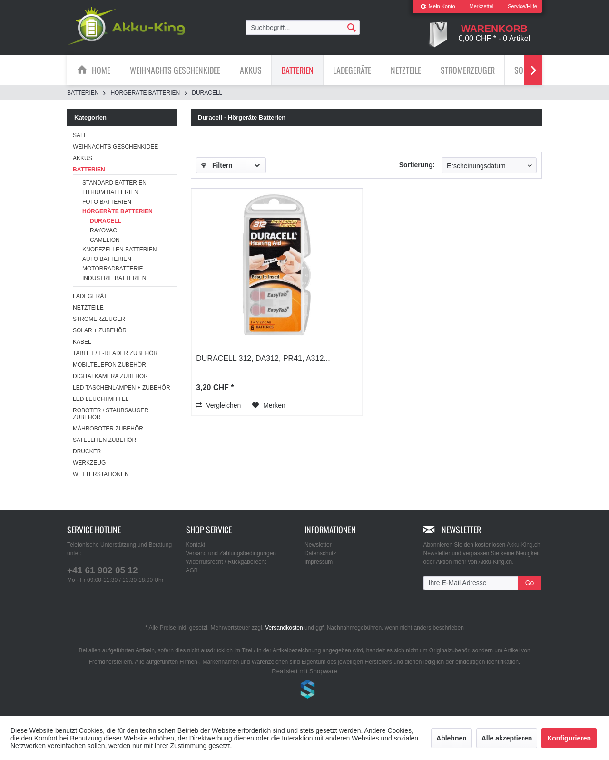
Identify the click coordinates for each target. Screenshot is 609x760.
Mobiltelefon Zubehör (109, 364)
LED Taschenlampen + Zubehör (121, 387)
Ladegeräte (92, 296)
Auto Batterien (106, 259)
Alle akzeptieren (506, 738)
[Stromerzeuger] (467, 70)
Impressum (318, 562)
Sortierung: (417, 165)
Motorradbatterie (112, 268)
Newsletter (318, 544)
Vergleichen (218, 405)
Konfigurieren (569, 738)
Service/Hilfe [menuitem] (522, 6)
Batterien (89, 169)
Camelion (105, 240)
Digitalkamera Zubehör (110, 376)
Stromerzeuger (99, 319)
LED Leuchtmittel (100, 399)
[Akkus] (250, 70)
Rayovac (103, 230)
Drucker (87, 451)
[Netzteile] (406, 70)
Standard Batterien (114, 183)
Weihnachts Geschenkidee (115, 146)
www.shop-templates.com (304, 690)
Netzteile (88, 307)
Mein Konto (437, 6)
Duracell (105, 221)
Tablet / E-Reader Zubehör (115, 353)
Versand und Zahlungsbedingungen (231, 553)
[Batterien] (297, 70)
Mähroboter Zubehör (108, 428)
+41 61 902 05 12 (102, 570)
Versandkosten (284, 627)
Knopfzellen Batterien (119, 249)
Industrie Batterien (114, 278)
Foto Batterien (106, 202)
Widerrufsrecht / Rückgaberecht (226, 562)
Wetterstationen (101, 474)
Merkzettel (482, 6)
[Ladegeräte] (352, 70)
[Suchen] (352, 27)
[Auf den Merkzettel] (268, 405)
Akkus (82, 158)
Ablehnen (451, 738)
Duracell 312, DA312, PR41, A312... (263, 358)
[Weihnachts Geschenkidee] (175, 70)
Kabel (82, 342)
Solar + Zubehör (100, 330)
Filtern (217, 165)
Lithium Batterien (110, 192)
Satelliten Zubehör (104, 440)
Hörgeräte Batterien (117, 211)
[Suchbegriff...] (303, 27)
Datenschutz (320, 553)
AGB (192, 570)
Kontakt (196, 544)
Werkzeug (89, 463)
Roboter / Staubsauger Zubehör (110, 413)
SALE (80, 135)
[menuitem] (437, 6)
